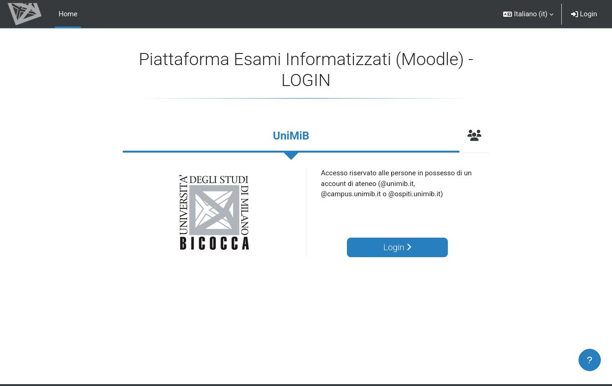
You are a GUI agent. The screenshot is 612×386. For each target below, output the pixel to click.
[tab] (291, 137)
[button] (528, 14)
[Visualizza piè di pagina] (590, 360)
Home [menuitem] (68, 14)
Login (584, 14)
